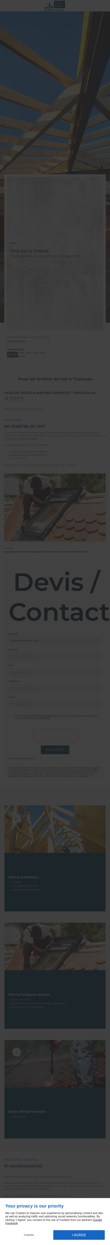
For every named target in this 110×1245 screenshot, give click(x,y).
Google (97, 1219)
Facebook (11, 1223)
